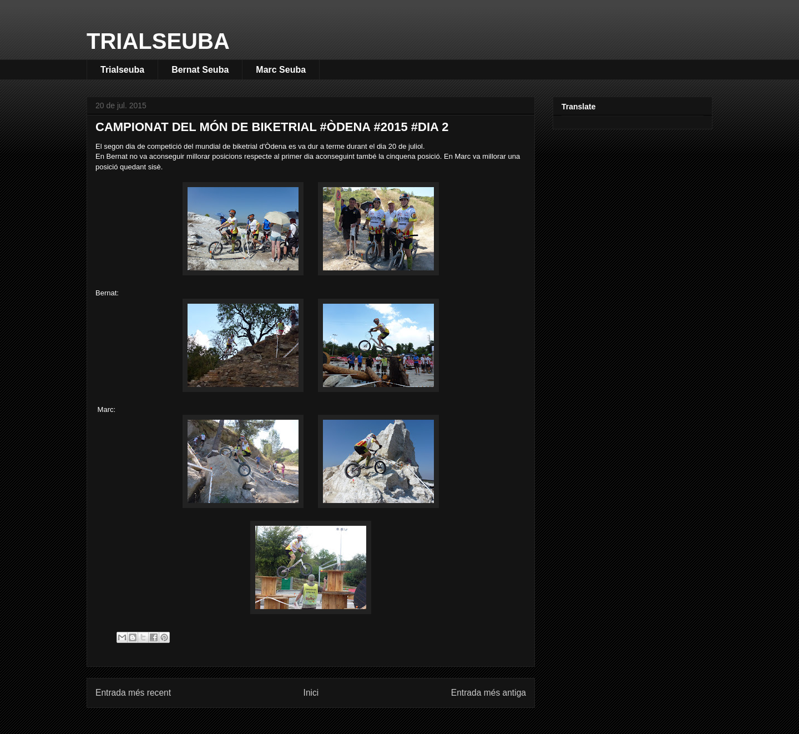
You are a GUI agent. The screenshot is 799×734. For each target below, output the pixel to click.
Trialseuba (122, 69)
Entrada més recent (133, 692)
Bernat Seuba (200, 69)
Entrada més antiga (488, 692)
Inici (311, 692)
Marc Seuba (281, 69)
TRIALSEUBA (158, 41)
